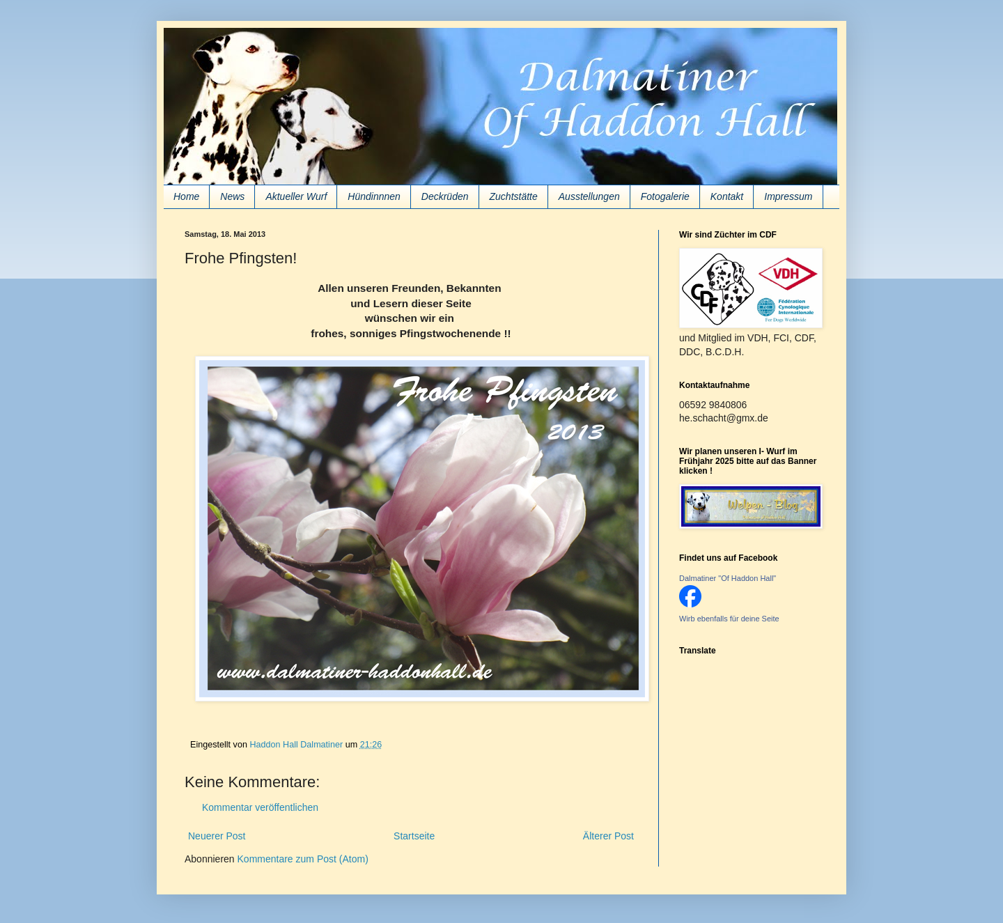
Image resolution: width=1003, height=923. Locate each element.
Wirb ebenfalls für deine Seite (729, 618)
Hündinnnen (374, 196)
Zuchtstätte (514, 196)
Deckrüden (445, 196)
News (232, 196)
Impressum (788, 196)
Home (186, 196)
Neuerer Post (216, 835)
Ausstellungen (589, 196)
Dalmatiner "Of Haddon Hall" (727, 578)
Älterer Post (608, 835)
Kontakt (726, 196)
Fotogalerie (665, 196)
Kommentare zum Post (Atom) (303, 858)
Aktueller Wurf (296, 196)
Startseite (414, 835)
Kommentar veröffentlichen (260, 807)
